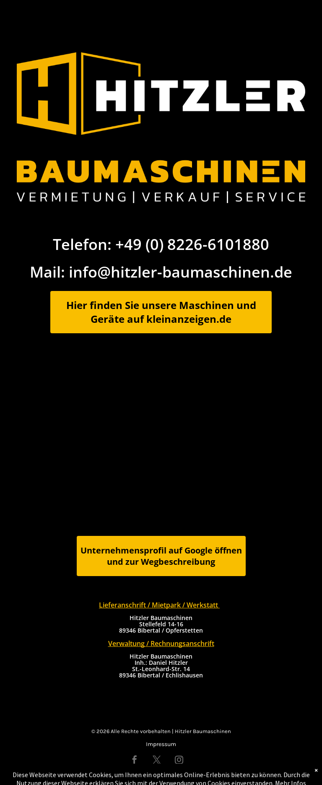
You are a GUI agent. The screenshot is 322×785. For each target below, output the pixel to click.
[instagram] (179, 761)
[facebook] (134, 761)
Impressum (161, 744)
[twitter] (157, 761)
